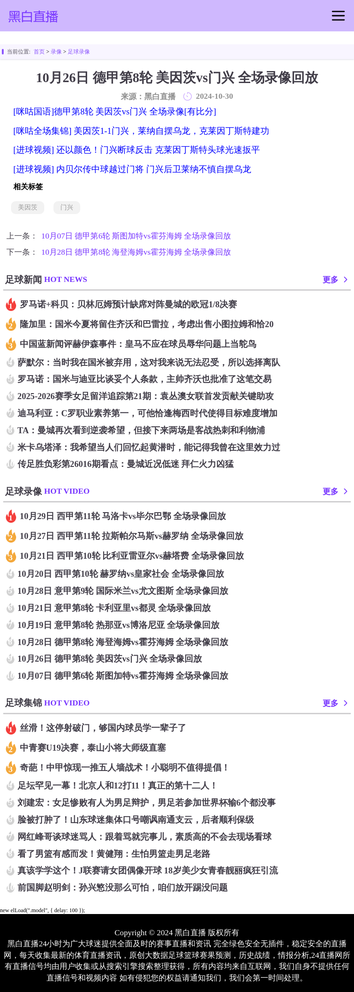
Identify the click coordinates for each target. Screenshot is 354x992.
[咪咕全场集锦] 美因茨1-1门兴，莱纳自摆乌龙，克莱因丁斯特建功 (141, 131)
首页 (39, 51)
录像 (56, 51)
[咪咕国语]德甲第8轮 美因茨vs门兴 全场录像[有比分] (114, 111)
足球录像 (79, 51)
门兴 (66, 207)
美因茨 (27, 207)
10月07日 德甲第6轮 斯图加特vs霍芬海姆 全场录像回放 (136, 236)
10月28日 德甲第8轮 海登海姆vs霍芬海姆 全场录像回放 (136, 252)
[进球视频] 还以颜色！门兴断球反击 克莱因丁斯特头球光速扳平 (136, 150)
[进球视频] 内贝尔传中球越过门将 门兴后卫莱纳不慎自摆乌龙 (132, 169)
